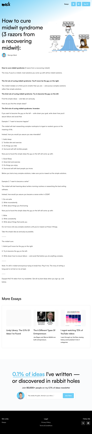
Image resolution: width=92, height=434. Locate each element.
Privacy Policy (46, 422)
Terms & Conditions (46, 425)
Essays (66, 4)
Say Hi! (86, 4)
